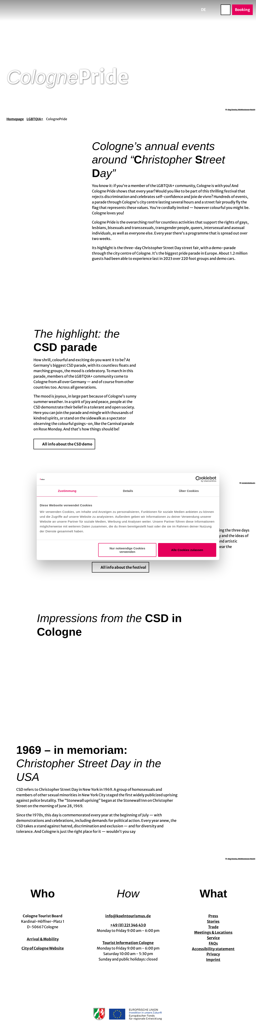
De (203, 9)
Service (213, 937)
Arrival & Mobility (43, 939)
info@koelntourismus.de (128, 916)
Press (213, 916)
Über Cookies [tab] (189, 491)
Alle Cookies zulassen (187, 550)
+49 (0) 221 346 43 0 (128, 925)
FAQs (213, 943)
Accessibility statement (213, 948)
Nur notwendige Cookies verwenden (127, 549)
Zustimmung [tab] (67, 491)
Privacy (213, 954)
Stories (213, 921)
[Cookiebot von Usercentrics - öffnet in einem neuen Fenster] (198, 479)
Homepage (15, 119)
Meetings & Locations (213, 932)
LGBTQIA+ (35, 119)
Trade (213, 926)
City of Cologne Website (43, 948)
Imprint (213, 959)
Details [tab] (128, 491)
